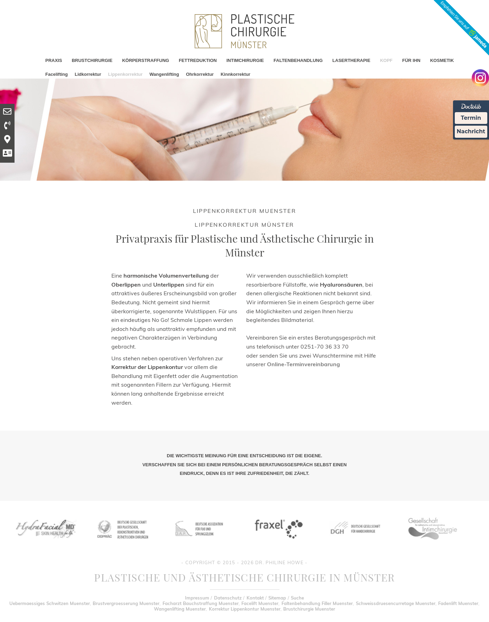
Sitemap (277, 598)
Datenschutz (228, 598)
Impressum (197, 598)
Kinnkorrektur (235, 74)
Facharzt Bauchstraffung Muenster (201, 603)
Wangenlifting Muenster (180, 609)
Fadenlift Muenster (458, 603)
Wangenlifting (164, 74)
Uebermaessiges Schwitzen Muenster (49, 603)
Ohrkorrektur (200, 74)
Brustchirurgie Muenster (309, 609)
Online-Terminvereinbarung (303, 364)
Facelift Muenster (259, 603)
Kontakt (255, 598)
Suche (297, 598)
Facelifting (56, 74)
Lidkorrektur (88, 74)
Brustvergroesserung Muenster (126, 603)
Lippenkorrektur (125, 74)
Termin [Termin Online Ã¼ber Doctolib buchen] (471, 118)
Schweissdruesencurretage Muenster (395, 603)
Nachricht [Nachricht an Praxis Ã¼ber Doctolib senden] (471, 131)
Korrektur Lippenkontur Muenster (244, 609)
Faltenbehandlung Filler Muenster (317, 603)
